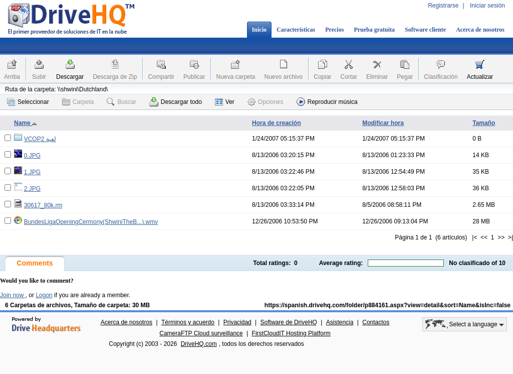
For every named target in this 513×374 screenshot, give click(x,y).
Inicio (259, 29)
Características (296, 29)
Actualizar (480, 76)
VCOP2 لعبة (40, 139)
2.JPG (32, 188)
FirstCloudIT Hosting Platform (291, 333)
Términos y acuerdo (187, 322)
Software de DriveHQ (289, 322)
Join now (13, 295)
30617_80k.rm (43, 205)
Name (25, 123)
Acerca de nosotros (480, 29)
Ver (224, 101)
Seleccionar (28, 102)
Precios (334, 29)
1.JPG (32, 172)
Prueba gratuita (374, 29)
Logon (44, 295)
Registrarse (443, 5)
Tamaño (483, 123)
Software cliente (425, 29)
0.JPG (32, 155)
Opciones (265, 102)
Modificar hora (383, 123)
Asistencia (340, 322)
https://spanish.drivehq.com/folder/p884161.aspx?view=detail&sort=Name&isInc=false (387, 305)
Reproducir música (327, 101)
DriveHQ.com (199, 343)
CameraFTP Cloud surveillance (201, 333)
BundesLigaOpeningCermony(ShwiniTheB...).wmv (91, 221)
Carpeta (78, 101)
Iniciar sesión (487, 5)
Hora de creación (276, 123)
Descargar (70, 76)
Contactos (375, 322)
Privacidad (237, 322)
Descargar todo (175, 101)
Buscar (121, 102)
